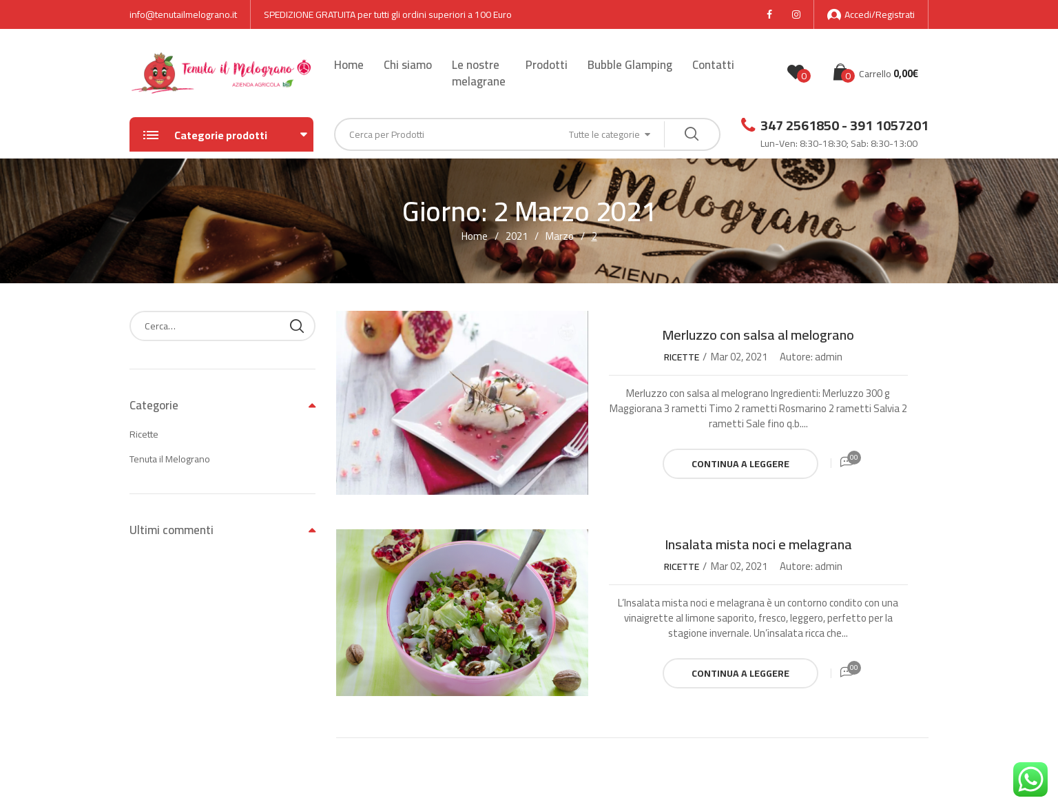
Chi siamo (408, 65)
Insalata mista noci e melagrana (758, 544)
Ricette (681, 357)
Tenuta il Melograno (169, 459)
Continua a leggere (740, 464)
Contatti (713, 65)
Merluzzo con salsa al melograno (758, 334)
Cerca (296, 326)
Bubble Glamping (630, 65)
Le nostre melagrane (479, 73)
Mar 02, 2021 (739, 357)
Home (349, 65)
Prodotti (547, 65)
